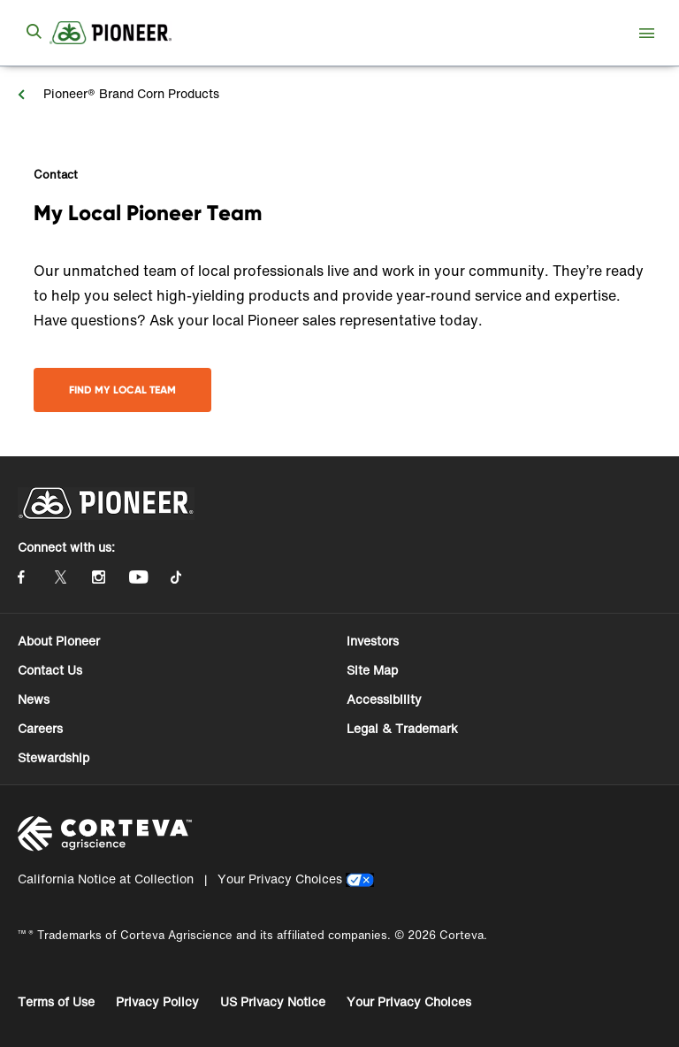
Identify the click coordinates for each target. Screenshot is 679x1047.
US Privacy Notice (272, 1001)
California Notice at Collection (106, 878)
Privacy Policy (157, 1001)
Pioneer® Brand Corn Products (129, 93)
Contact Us (50, 670)
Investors (373, 640)
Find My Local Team (122, 389)
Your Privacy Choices (279, 878)
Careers (40, 728)
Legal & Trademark (402, 728)
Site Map (372, 670)
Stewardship (53, 757)
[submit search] (33, 32)
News (34, 699)
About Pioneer (59, 640)
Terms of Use (56, 1001)
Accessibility (384, 699)
